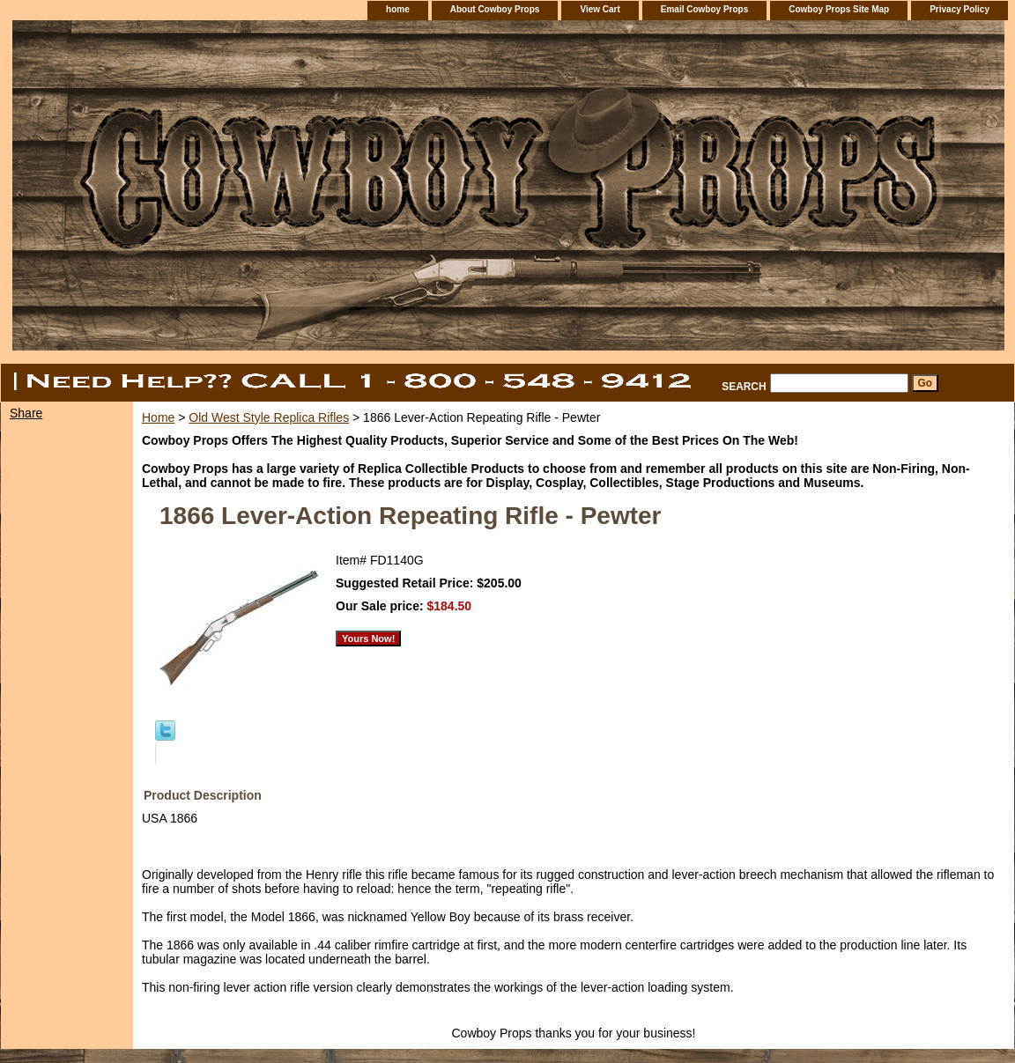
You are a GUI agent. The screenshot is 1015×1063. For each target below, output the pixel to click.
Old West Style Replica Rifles (269, 417)
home (398, 9)
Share (26, 413)
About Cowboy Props (495, 9)
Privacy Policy (959, 9)
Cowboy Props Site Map (839, 9)
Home (158, 417)
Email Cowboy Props (704, 9)
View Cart (599, 9)
